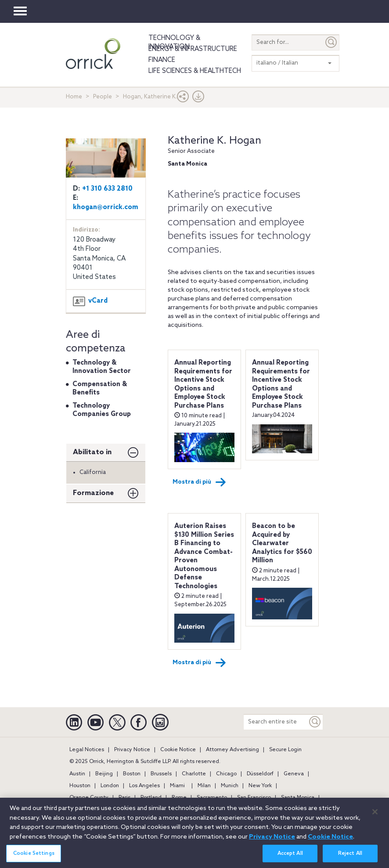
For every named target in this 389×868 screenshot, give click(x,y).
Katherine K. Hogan (214, 140)
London (110, 786)
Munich (229, 786)
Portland (151, 798)
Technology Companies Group (101, 410)
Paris (124, 798)
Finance (161, 60)
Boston (131, 774)
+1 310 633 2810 (107, 189)
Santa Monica (297, 798)
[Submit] (331, 42)
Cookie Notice (178, 750)
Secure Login (285, 750)
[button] (183, 98)
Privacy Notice (132, 750)
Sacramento (212, 798)
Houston (79, 786)
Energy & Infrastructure (192, 49)
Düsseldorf (260, 774)
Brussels (161, 774)
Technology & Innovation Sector (101, 367)
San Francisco (254, 798)
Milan (204, 786)
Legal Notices (86, 750)
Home (74, 97)
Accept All (290, 858)
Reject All (350, 858)
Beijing (104, 774)
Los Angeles (144, 786)
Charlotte (194, 774)
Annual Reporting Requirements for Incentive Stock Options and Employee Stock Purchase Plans (203, 384)
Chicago (226, 774)
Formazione (93, 493)
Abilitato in (92, 452)
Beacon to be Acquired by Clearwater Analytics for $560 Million (282, 543)
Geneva (294, 774)
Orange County (88, 798)
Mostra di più (199, 482)
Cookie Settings (33, 858)
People (102, 97)
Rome (179, 798)
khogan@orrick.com (105, 207)
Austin (77, 774)
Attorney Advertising (232, 750)
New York (260, 786)
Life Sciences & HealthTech (194, 71)
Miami (177, 786)
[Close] (375, 816)
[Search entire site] (275, 722)
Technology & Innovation (174, 42)
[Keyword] (315, 722)
